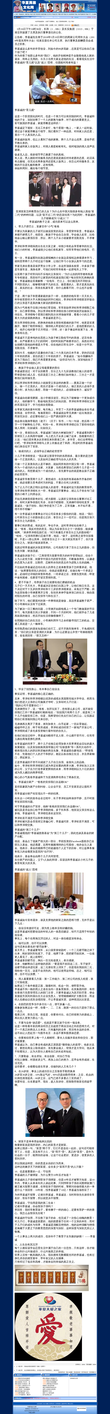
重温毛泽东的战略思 (24, 1378)
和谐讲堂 (38, 14)
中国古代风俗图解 (51, 1382)
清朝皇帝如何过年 (51, 1387)
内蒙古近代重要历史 (52, 1380)
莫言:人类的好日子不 (24, 1385)
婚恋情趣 (43, 14)
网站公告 (70, 1403)
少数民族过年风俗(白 (52, 1384)
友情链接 (58, 1403)
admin (36, 25)
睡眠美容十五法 (47, 1391)
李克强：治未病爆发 (24, 1389)
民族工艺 (88, 14)
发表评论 (61, 1372)
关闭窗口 (92, 1372)
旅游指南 (71, 14)
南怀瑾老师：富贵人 (24, 1393)
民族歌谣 (82, 14)
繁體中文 (92, 7)
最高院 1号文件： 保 (24, 1382)
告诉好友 (77, 1372)
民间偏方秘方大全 (23, 1391)
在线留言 (92, 9)
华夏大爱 (60, 14)
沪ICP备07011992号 (55, 1407)
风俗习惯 (32, 14)
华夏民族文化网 (31, 1407)
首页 (16, 14)
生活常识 (49, 14)
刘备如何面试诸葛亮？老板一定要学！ (35, 1366)
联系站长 (52, 1403)
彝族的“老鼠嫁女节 (51, 1378)
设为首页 (39, 1403)
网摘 (46, 25)
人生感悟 (93, 14)
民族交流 (54, 14)
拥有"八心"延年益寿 (48, 1393)
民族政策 (21, 14)
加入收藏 (92, 5)
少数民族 (27, 14)
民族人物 (77, 14)
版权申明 (64, 1403)
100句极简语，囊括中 (24, 1395)
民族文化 (66, 14)
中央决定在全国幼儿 (24, 1380)
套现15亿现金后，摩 (24, 1384)
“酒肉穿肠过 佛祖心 (24, 1387)
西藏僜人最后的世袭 (48, 1385)
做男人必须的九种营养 (49, 1389)
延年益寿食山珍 (47, 1395)
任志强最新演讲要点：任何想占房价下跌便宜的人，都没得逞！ (42, 1370)
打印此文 (84, 1372)
